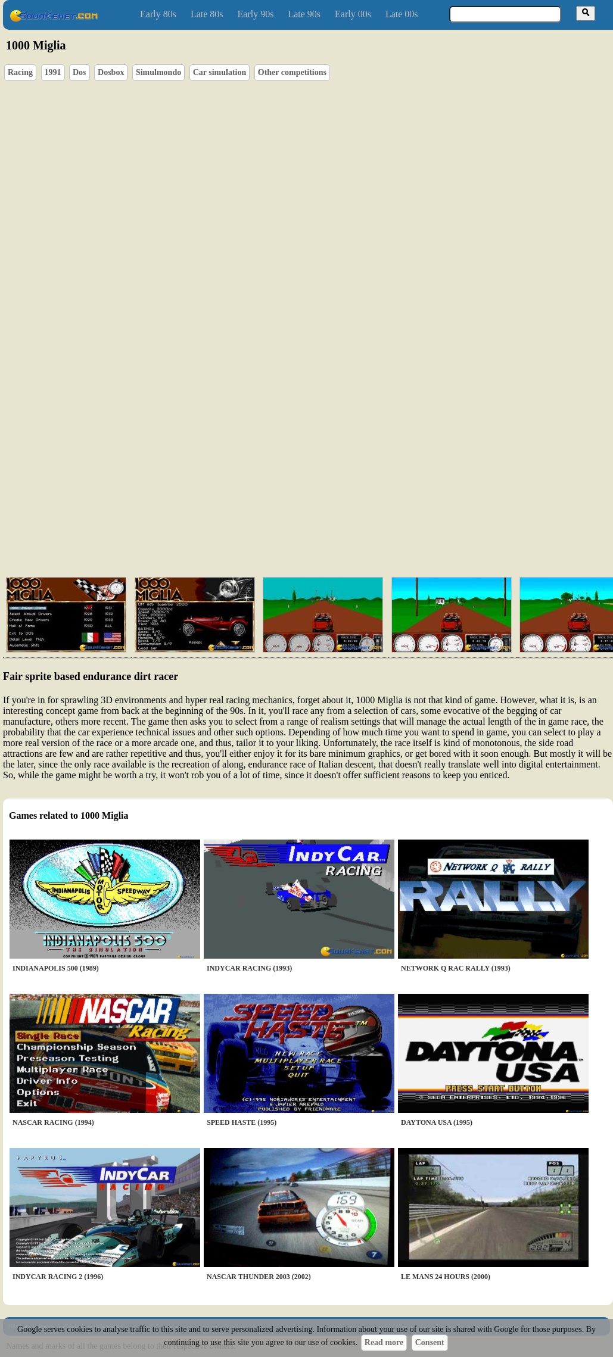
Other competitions (292, 72)
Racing (20, 72)
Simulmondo (158, 72)
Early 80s (158, 14)
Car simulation (220, 72)
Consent (429, 1342)
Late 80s (207, 14)
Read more (384, 1342)
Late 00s (401, 14)
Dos (79, 72)
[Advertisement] (294, 476)
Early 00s (353, 14)
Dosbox (111, 72)
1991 (53, 72)
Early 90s (256, 14)
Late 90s (304, 14)
